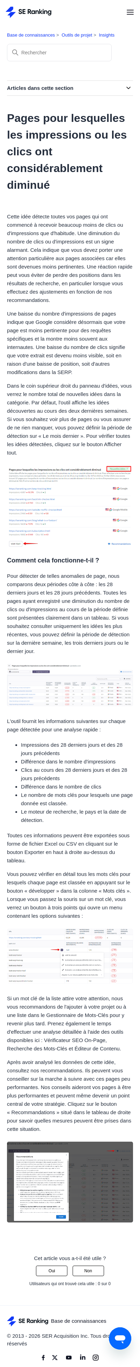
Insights (107, 35)
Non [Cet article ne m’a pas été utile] (88, 1270)
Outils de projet (77, 35)
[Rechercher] (59, 52)
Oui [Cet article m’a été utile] (52, 1270)
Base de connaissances (31, 35)
